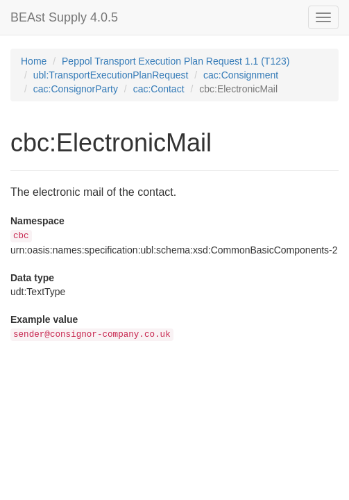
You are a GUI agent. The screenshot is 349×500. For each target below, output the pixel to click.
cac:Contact (159, 88)
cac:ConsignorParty (75, 88)
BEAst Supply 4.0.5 (64, 17)
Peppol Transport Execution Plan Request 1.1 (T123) (175, 61)
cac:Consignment (240, 75)
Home (33, 61)
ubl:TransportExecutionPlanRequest (111, 75)
